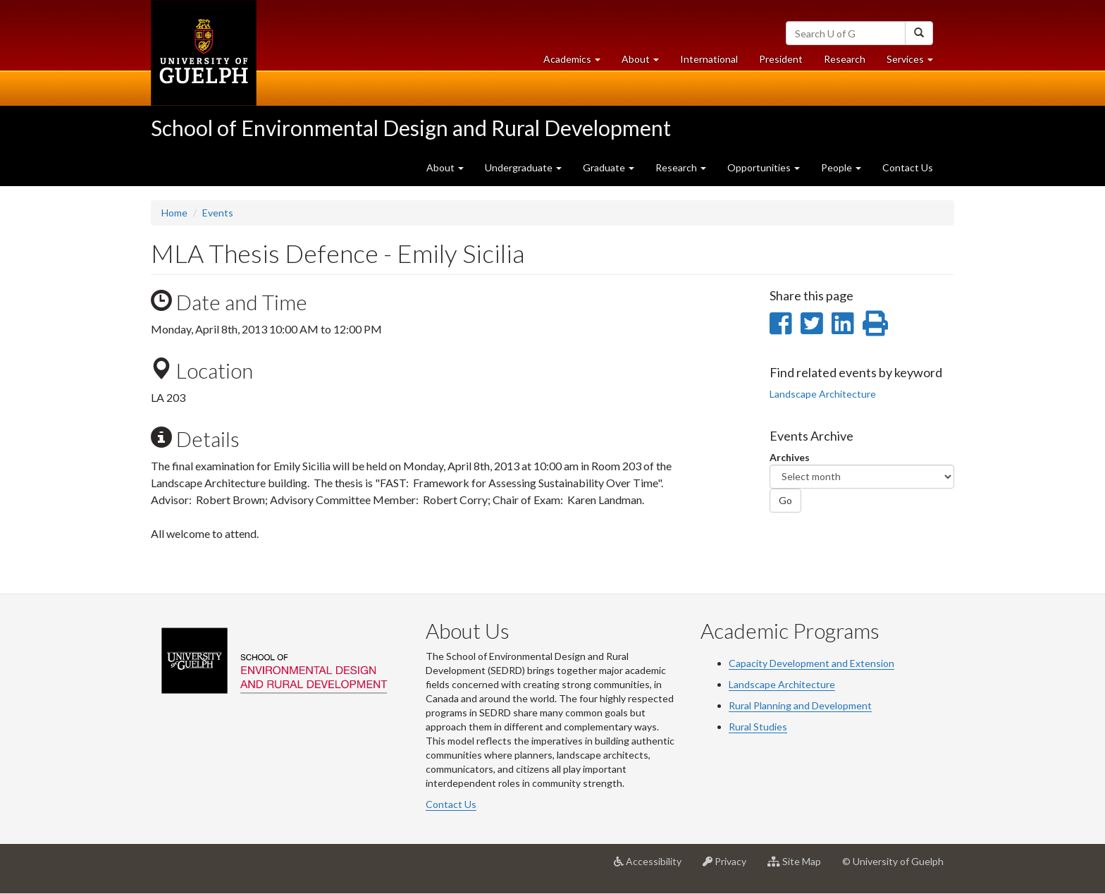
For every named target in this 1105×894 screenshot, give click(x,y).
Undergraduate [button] (523, 167)
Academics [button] (577, 62)
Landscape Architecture (823, 394)
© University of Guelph (893, 861)
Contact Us (907, 167)
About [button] (645, 62)
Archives (790, 457)
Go (785, 500)
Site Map (799, 866)
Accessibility (653, 866)
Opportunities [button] (763, 167)
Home (174, 213)
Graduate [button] (608, 167)
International (709, 59)
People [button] (841, 167)
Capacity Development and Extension (811, 663)
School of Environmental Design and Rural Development (411, 127)
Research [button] (680, 167)
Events (217, 213)
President (781, 59)
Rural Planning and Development (800, 705)
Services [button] (915, 62)
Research (850, 62)
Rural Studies (758, 727)
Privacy (730, 866)
